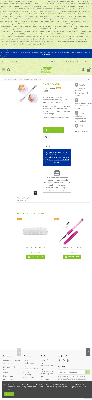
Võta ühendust (21, 62)
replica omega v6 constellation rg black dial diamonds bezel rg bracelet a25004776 (44, 14)
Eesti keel (58, 62)
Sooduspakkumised (11, 360)
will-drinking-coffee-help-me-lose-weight (53, 39)
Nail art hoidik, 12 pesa (35, 248)
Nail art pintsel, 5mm (72, 248)
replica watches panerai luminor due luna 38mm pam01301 (45, 24)
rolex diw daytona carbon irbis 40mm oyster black (38, 19)
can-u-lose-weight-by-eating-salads (41, 36)
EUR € (69, 62)
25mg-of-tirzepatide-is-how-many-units (60, 41)
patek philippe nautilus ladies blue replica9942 (66, 31)
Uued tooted (8, 364)
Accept (9, 394)
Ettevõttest (8, 376)
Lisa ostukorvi (53, 130)
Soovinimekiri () (82, 62)
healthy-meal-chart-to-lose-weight (21, 39)
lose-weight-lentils (41, 44)
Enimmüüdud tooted (9, 368)
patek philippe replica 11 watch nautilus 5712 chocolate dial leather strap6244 (33, 1)
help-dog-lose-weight (17, 36)
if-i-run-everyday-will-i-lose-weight (28, 41)
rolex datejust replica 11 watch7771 (63, 29)
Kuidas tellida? (7, 62)
